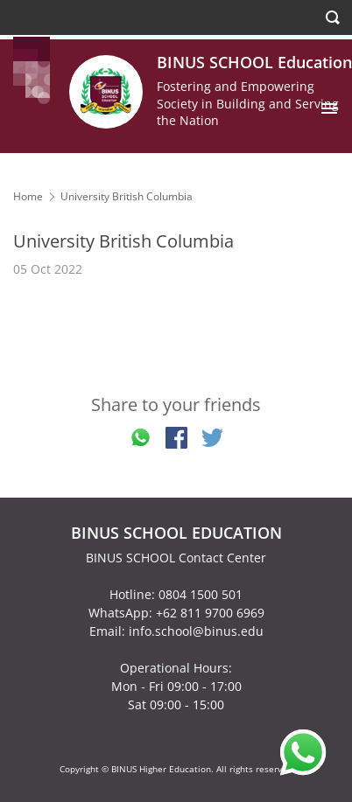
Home (28, 196)
